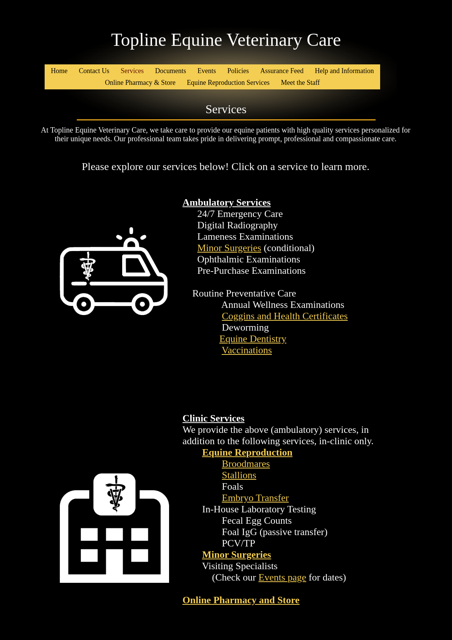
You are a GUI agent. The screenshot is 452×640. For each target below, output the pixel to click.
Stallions (239, 475)
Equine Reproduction (247, 452)
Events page (282, 577)
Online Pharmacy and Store (241, 600)
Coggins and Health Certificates (285, 316)
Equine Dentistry (252, 338)
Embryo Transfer (255, 497)
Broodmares (246, 463)
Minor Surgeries (229, 247)
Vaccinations (247, 350)
